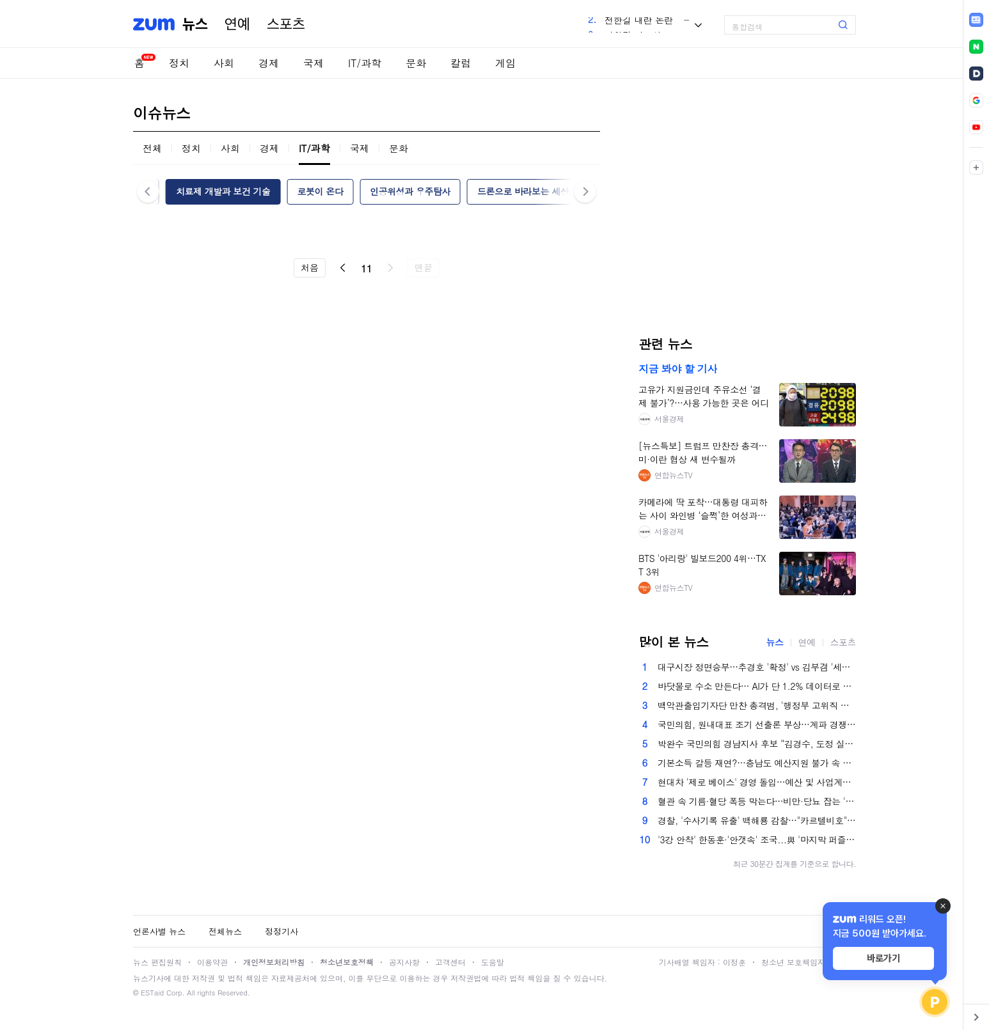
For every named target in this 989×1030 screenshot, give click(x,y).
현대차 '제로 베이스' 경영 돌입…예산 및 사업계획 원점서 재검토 (757, 782)
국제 (313, 63)
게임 (505, 63)
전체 (152, 148)
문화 (416, 63)
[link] (976, 20)
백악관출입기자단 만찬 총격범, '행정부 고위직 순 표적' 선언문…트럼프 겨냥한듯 (757, 705)
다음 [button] (585, 191)
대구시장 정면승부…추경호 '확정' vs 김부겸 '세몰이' (757, 666)
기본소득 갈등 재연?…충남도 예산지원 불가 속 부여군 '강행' (757, 762)
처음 (309, 267)
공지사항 (404, 961)
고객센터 (450, 961)
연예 (237, 24)
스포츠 (286, 24)
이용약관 (212, 961)
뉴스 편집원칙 (157, 961)
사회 (224, 63)
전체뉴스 (225, 931)
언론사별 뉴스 (159, 931)
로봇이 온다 (320, 191)
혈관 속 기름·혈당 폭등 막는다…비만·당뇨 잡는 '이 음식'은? (757, 801)
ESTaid (152, 992)
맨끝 (423, 267)
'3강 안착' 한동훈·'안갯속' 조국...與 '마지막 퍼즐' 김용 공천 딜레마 (757, 839)
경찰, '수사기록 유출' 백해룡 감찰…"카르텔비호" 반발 (757, 820)
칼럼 (460, 63)
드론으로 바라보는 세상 (523, 191)
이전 (342, 267)
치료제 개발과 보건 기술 (223, 191)
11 (366, 268)
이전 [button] (148, 191)
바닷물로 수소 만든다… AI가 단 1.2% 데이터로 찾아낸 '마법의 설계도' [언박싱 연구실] (757, 686)
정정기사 (281, 931)
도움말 (492, 961)
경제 (268, 63)
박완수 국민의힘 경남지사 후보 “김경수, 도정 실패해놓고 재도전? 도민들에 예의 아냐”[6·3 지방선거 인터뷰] (757, 743)
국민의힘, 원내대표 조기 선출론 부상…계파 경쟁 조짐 (757, 724)
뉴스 (195, 24)
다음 (390, 267)
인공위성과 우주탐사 (410, 191)
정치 (179, 63)
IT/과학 (364, 63)
